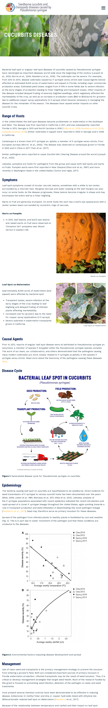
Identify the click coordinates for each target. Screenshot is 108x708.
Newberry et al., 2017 (14, 487)
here (4, 358)
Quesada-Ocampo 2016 (14, 132)
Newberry (60, 629)
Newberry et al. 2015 (92, 128)
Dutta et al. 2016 (71, 128)
